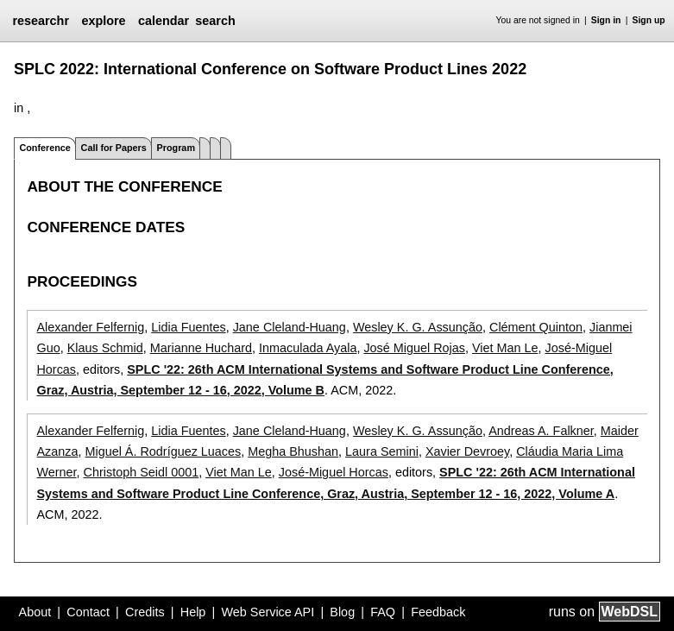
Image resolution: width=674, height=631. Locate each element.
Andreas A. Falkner (541, 431)
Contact (88, 612)
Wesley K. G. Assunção (417, 327)
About (35, 612)
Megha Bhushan (293, 451)
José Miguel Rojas (414, 348)
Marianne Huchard (201, 348)
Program (176, 147)
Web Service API (267, 612)
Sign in (606, 20)
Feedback (438, 612)
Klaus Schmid (105, 348)
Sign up (649, 20)
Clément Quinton (536, 327)
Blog (342, 612)
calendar (163, 21)
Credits (145, 612)
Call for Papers (114, 147)
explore (103, 21)
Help (193, 612)
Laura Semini (382, 451)
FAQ (382, 612)
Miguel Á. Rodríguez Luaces (163, 451)
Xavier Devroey (467, 451)
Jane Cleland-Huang (289, 327)
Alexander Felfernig (90, 327)
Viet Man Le (505, 348)
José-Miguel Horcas (333, 472)
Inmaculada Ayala (307, 348)
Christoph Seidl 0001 (141, 472)
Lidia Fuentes (188, 327)
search (215, 21)
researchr (40, 21)
